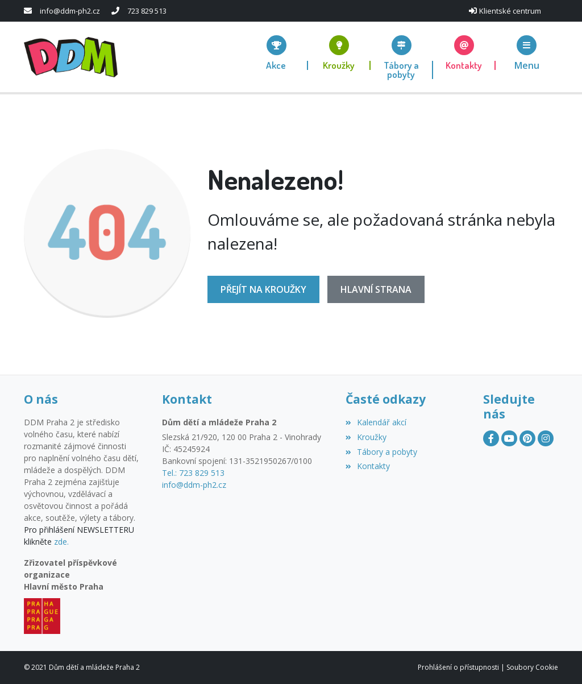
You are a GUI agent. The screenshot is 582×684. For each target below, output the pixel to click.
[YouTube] (509, 438)
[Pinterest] (527, 438)
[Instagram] (546, 438)
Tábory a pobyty (381, 451)
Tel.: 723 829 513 (193, 472)
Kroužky (366, 437)
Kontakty (368, 466)
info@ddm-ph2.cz (70, 11)
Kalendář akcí (376, 422)
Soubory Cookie (532, 667)
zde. (61, 541)
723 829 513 (147, 11)
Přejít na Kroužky (263, 289)
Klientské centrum (510, 11)
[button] (527, 52)
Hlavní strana (375, 289)
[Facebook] (491, 438)
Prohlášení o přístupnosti (458, 667)
